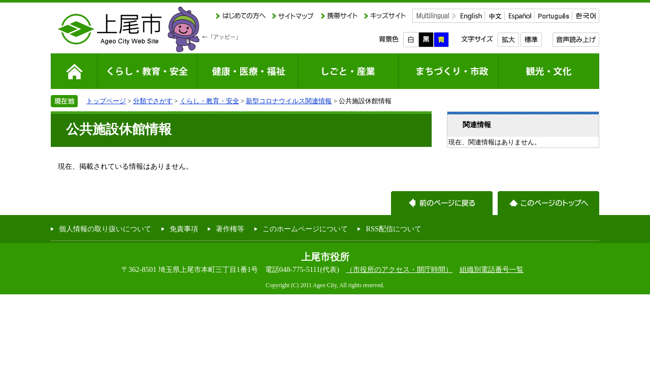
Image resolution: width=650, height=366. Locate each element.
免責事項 (184, 229)
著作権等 (230, 229)
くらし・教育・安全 (209, 101)
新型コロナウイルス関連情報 (289, 101)
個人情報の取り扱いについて (105, 229)
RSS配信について (393, 229)
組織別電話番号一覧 (492, 269)
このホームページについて (305, 229)
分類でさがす (153, 101)
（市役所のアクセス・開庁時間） (399, 269)
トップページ (106, 101)
